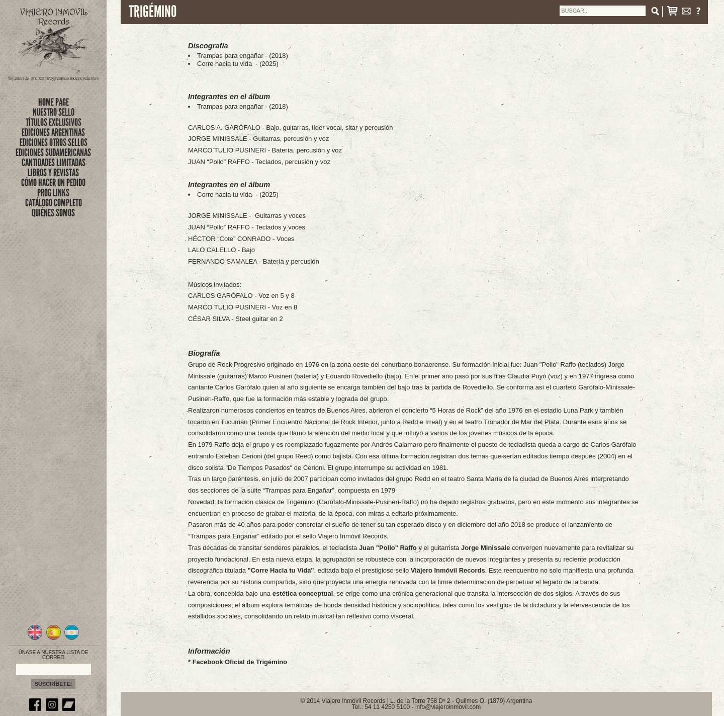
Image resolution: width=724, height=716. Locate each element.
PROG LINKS (53, 193)
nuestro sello (53, 112)
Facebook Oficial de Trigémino (240, 662)
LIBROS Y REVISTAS (53, 173)
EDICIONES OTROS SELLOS (53, 142)
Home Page (53, 102)
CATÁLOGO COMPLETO (53, 203)
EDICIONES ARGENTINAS (53, 132)
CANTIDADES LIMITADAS (53, 162)
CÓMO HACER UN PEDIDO (53, 183)
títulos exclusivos (53, 122)
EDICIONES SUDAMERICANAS (53, 152)
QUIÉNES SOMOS (53, 213)
